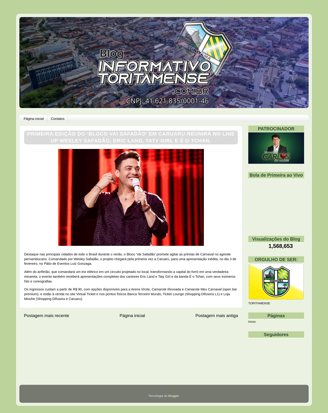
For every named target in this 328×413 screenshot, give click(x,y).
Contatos (57, 119)
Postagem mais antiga (216, 315)
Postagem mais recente (46, 315)
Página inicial (34, 119)
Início (252, 321)
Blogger (173, 396)
